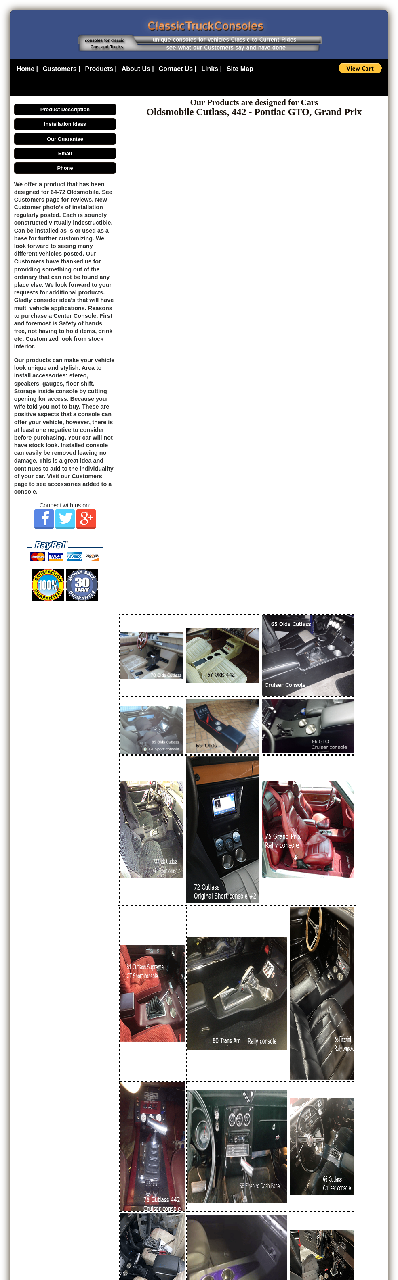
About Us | (138, 68)
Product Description (65, 109)
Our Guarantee (65, 139)
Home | (27, 68)
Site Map (240, 68)
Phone (65, 168)
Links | (211, 68)
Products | (101, 68)
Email (65, 153)
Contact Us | (177, 68)
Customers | (61, 68)
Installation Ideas (65, 124)
